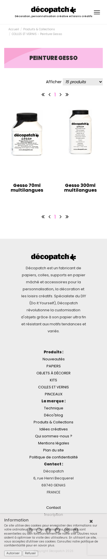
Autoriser (13, 553)
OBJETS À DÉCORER (53, 373)
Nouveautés (54, 359)
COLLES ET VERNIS (53, 387)
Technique (53, 408)
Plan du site (53, 450)
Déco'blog (53, 415)
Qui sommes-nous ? (53, 436)
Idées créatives (53, 429)
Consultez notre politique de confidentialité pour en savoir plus (51, 543)
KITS (53, 380)
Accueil (13, 29)
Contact (53, 507)
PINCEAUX (53, 394)
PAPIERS (53, 366)
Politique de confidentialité (53, 457)
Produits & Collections (39, 29)
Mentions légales (53, 443)
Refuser (30, 553)
